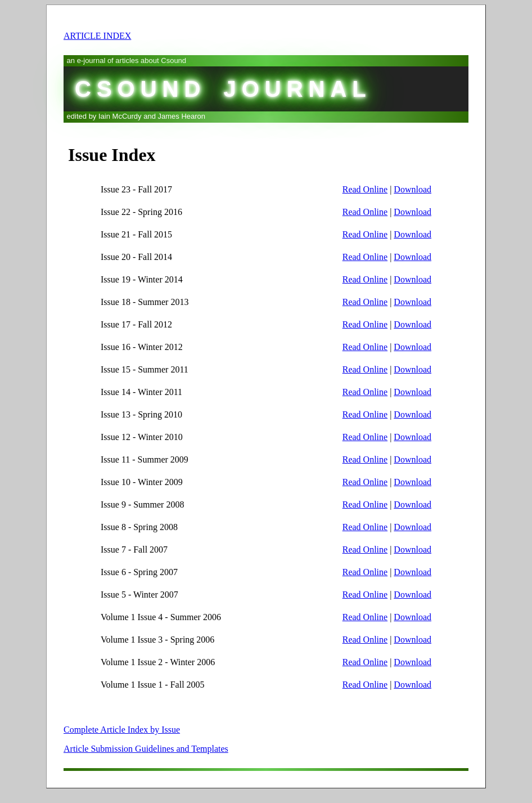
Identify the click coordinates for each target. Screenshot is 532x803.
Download (412, 189)
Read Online (364, 189)
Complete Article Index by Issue (122, 729)
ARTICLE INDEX (97, 36)
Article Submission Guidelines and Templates (146, 748)
